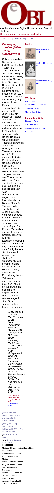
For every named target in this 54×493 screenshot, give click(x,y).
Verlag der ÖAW (9, 424)
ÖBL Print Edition (31, 125)
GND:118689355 (32, 101)
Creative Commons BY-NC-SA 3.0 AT (12, 442)
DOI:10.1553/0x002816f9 (35, 105)
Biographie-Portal (31, 121)
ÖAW (15, 429)
